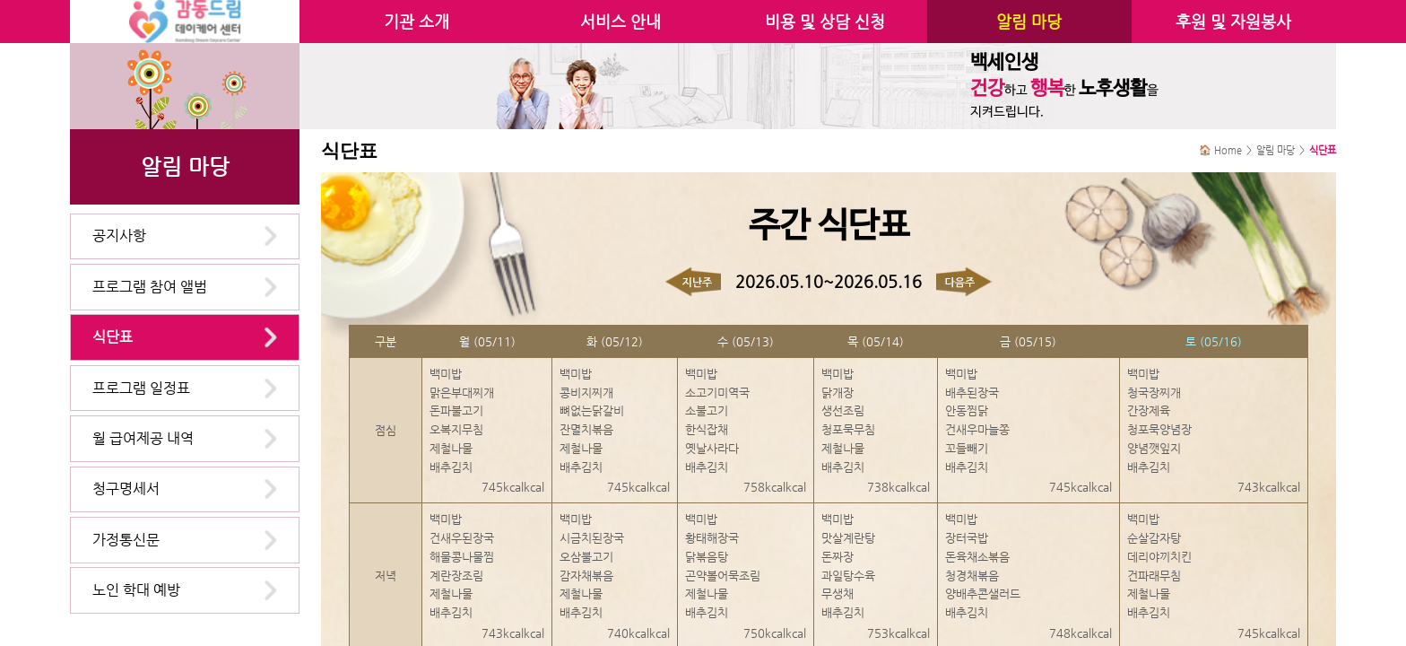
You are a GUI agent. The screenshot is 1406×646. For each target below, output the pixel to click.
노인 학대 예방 (136, 589)
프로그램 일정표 (141, 388)
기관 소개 (416, 22)
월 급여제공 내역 (143, 438)
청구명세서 (126, 488)
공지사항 (119, 235)
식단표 (112, 336)
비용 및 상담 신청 (825, 22)
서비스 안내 (620, 22)
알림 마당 (1029, 22)
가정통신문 (126, 539)
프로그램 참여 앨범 (149, 286)
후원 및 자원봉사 (1233, 22)
